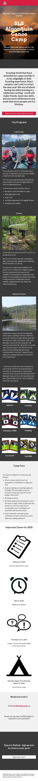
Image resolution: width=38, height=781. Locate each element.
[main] (19, 14)
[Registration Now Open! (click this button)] (19, 113)
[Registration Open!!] (19, 757)
